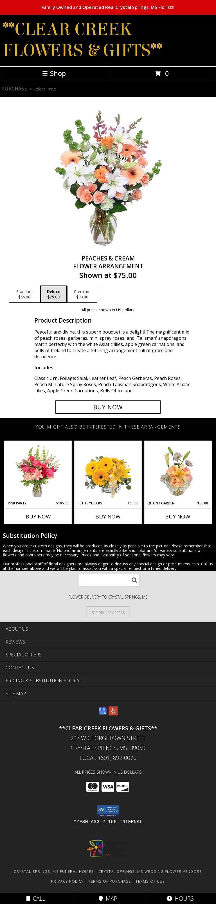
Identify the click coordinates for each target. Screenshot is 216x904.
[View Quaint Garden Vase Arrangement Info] (177, 471)
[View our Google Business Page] (102, 713)
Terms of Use (150, 881)
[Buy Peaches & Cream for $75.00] (108, 407)
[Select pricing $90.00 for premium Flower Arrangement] (82, 294)
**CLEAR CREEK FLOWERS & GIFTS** (82, 40)
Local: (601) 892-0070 (108, 758)
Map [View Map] (108, 898)
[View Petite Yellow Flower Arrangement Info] (108, 471)
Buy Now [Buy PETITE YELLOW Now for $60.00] (108, 516)
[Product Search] (109, 580)
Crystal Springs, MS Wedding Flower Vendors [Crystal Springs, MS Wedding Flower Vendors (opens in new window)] (150, 871)
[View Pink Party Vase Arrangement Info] (38, 471)
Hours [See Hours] (180, 898)
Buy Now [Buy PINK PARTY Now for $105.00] (38, 516)
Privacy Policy (67, 881)
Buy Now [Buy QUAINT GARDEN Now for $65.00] (177, 516)
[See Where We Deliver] (108, 612)
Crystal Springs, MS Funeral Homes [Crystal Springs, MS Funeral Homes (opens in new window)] (54, 871)
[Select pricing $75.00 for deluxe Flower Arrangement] (53, 294)
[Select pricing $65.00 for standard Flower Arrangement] (24, 294)
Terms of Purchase (109, 881)
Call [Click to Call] (35, 898)
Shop (54, 73)
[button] (108, 811)
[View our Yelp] (113, 713)
